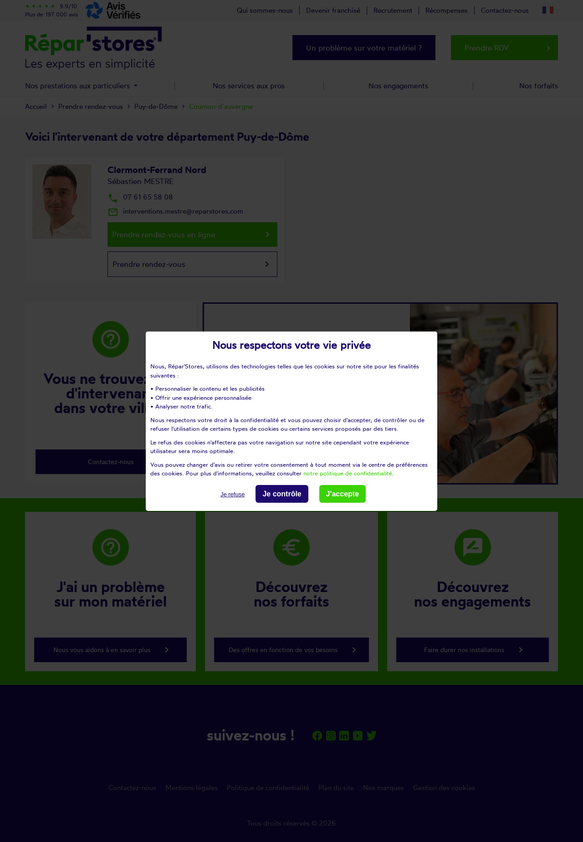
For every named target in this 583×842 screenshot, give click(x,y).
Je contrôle (281, 493)
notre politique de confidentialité (347, 473)
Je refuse (232, 493)
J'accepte (342, 493)
